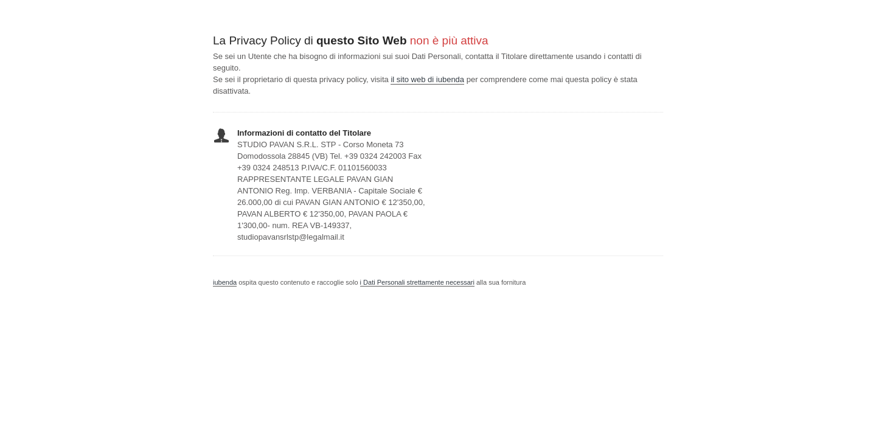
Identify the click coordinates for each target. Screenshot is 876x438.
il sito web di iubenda (427, 79)
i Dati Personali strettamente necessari (417, 282)
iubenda (225, 282)
